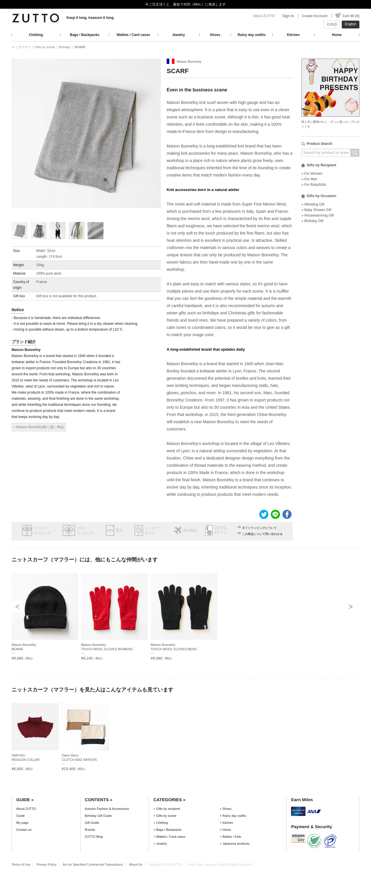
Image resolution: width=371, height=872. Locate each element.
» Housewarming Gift (317, 215)
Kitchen (293, 35)
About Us (135, 864)
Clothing (36, 35)
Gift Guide (92, 822)
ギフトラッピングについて (259, 527)
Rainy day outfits (252, 35)
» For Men (309, 179)
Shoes (215, 35)
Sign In (288, 16)
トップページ (21, 47)
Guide (20, 815)
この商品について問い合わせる (262, 534)
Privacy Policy (47, 864)
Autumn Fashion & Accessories (107, 808)
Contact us (24, 829)
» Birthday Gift (312, 221)
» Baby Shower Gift (316, 210)
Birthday (64, 47)
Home (336, 35)
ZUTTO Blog (94, 836)
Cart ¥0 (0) (350, 16)
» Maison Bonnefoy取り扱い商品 (38, 427)
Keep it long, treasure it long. (90, 18)
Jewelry (178, 35)
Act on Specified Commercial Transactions (93, 864)
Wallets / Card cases (133, 35)
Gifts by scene (45, 47)
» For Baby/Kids (313, 185)
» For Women (311, 174)
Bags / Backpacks (84, 35)
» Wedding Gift (312, 204)
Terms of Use (21, 864)
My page (22, 822)
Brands (90, 829)
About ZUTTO (263, 16)
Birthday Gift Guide (98, 815)
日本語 (332, 24)
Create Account (315, 16)
